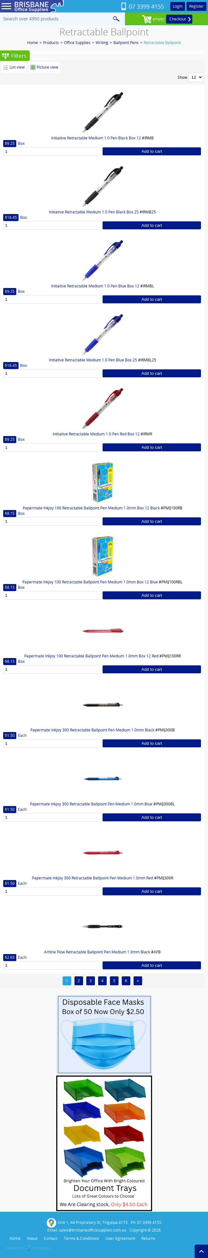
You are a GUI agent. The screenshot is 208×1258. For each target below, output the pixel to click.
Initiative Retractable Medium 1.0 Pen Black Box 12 (96, 138)
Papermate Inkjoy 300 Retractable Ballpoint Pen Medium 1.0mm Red (92, 878)
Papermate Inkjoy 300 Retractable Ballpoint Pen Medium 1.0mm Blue (91, 804)
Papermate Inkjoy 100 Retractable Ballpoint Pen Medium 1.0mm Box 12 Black (91, 508)
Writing (102, 42)
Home (32, 42)
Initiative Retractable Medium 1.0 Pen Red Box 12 (96, 434)
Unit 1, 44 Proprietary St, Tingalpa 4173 (87, 1223)
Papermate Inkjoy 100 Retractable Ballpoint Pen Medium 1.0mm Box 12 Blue (90, 582)
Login (177, 6)
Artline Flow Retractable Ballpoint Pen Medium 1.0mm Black (97, 952)
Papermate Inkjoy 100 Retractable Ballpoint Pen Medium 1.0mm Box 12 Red (91, 656)
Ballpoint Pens (126, 42)
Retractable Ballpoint (162, 42)
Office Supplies (77, 42)
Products (51, 42)
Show (182, 77)
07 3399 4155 (146, 6)
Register (196, 6)
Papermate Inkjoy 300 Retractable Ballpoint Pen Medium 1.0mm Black (92, 730)
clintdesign (41, 1248)
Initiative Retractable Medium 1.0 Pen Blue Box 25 (93, 360)
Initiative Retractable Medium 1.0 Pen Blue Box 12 (95, 286)
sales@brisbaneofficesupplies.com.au (92, 1230)
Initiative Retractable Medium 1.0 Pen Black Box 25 (94, 212)
